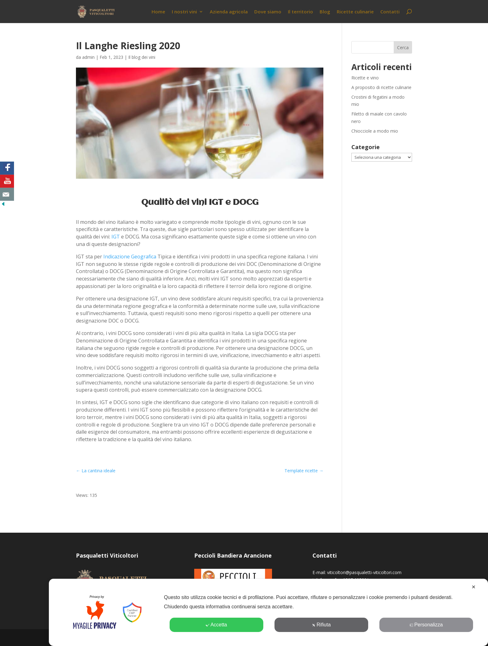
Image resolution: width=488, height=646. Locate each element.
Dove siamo (267, 12)
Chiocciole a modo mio (374, 131)
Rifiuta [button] (321, 624)
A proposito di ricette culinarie (381, 87)
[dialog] (268, 612)
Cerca (403, 47)
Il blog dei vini (141, 57)
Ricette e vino (365, 78)
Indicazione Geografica (129, 256)
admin (88, 57)
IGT (115, 236)
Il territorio (300, 12)
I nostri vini (184, 12)
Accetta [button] (216, 624)
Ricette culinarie (355, 12)
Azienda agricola (229, 12)
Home (158, 12)
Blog (325, 12)
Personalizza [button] (426, 624)
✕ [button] (474, 587)
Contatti (390, 12)
